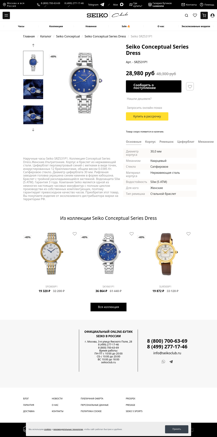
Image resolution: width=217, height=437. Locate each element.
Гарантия (28, 405)
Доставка (29, 411)
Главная (29, 36)
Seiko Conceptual (68, 36)
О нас (161, 26)
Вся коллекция (108, 307)
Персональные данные (95, 405)
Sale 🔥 (126, 26)
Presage (130, 405)
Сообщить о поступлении (144, 86)
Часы (21, 26)
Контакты (57, 411)
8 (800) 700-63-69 (50, 3)
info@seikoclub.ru (167, 353)
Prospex (130, 398)
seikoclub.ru (108, 362)
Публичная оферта (92, 398)
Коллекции (56, 26)
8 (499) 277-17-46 (74, 3)
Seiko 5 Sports (134, 411)
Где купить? (135, 4)
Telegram (96, 4)
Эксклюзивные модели (196, 26)
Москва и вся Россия (13, 4)
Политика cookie (91, 411)
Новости (57, 398)
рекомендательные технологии (68, 429)
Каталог (45, 36)
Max (118, 4)
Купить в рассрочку (147, 116)
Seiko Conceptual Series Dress (105, 36)
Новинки (91, 26)
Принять (176, 429)
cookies (47, 429)
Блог (26, 398)
